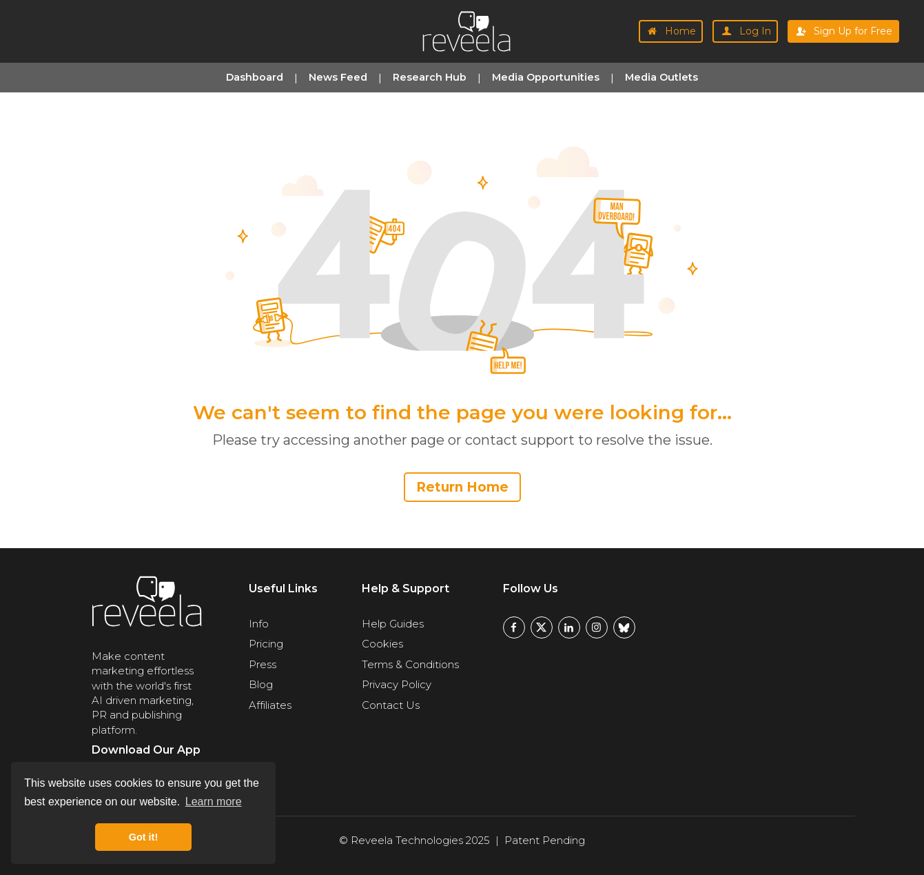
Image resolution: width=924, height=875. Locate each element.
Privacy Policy (396, 684)
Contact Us (391, 705)
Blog (261, 684)
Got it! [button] (143, 837)
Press (262, 664)
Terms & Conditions (410, 664)
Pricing (266, 643)
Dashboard (254, 77)
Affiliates (270, 705)
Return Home (462, 487)
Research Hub (429, 77)
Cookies (382, 643)
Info (259, 623)
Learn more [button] (213, 801)
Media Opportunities (545, 77)
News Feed (338, 77)
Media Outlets (661, 77)
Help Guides (393, 623)
